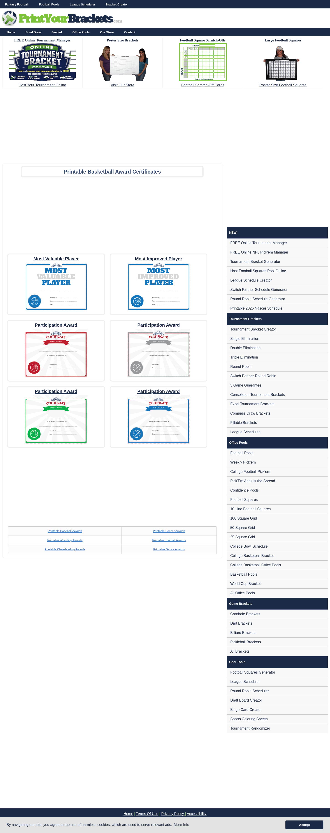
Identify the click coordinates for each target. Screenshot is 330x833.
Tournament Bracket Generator (255, 262)
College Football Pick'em (250, 472)
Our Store (107, 32)
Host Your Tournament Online (42, 85)
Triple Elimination (244, 357)
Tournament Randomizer (250, 728)
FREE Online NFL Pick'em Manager (259, 252)
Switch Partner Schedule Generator (258, 290)
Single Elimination (244, 339)
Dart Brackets (241, 623)
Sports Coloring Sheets (249, 719)
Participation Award (56, 325)
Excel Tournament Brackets (252, 404)
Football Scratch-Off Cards (202, 85)
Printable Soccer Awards (169, 531)
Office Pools (81, 32)
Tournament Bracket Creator (253, 329)
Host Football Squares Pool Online (258, 271)
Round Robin (240, 367)
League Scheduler (82, 4)
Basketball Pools (243, 574)
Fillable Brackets (243, 423)
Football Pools (49, 4)
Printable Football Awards (169, 540)
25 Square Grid (242, 537)
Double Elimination (245, 348)
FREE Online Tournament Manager (258, 243)
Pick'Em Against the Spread (252, 481)
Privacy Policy (173, 814)
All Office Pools (242, 593)
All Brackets (239, 651)
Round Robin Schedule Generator (257, 299)
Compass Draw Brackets (250, 413)
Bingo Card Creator (246, 710)
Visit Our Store (122, 85)
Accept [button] (304, 825)
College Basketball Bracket (252, 556)
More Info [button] (181, 825)
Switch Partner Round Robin (253, 376)
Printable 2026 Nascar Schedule (256, 308)
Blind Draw (33, 32)
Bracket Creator (117, 4)
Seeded (56, 32)
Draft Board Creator (246, 700)
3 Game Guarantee (245, 385)
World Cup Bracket (245, 584)
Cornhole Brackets (245, 614)
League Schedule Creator (251, 280)
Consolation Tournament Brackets (257, 395)
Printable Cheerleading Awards (65, 549)
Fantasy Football (16, 4)
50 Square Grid (242, 528)
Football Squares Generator (252, 672)
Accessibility (197, 814)
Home (11, 32)
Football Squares (244, 500)
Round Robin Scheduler (249, 691)
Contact (129, 32)
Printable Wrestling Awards (65, 540)
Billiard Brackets (243, 633)
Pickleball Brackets (245, 642)
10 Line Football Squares (250, 509)
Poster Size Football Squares (282, 85)
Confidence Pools (244, 490)
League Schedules (245, 432)
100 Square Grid (243, 518)
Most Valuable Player (56, 258)
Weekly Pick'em (243, 462)
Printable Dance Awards (169, 549)
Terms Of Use (147, 814)
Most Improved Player (158, 258)
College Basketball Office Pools (255, 565)
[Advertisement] (165, 124)
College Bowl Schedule (249, 546)
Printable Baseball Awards (65, 531)
